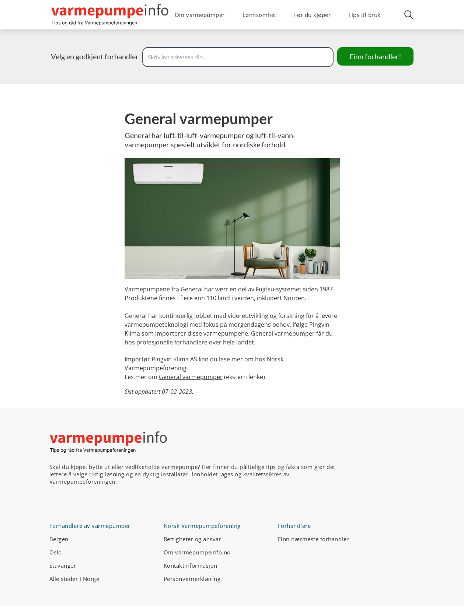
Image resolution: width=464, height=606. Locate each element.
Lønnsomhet (259, 14)
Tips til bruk (364, 14)
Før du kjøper (312, 14)
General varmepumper (191, 377)
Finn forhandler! (375, 56)
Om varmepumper (200, 14)
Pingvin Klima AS (174, 359)
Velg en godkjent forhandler (95, 56)
